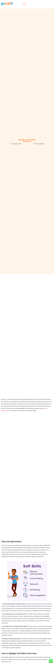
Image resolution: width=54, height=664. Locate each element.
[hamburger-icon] (24, 3)
